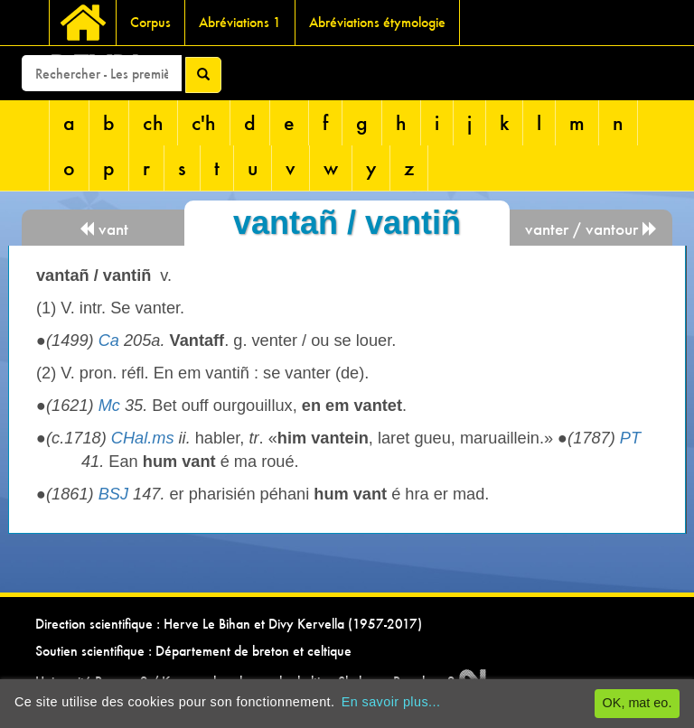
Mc (109, 406)
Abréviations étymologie (377, 22)
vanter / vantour (591, 228)
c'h (204, 122)
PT (630, 438)
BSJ (113, 494)
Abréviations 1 (240, 22)
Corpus (150, 22)
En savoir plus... (391, 702)
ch (153, 122)
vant (103, 228)
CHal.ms (142, 438)
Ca (108, 340)
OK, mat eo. (637, 702)
